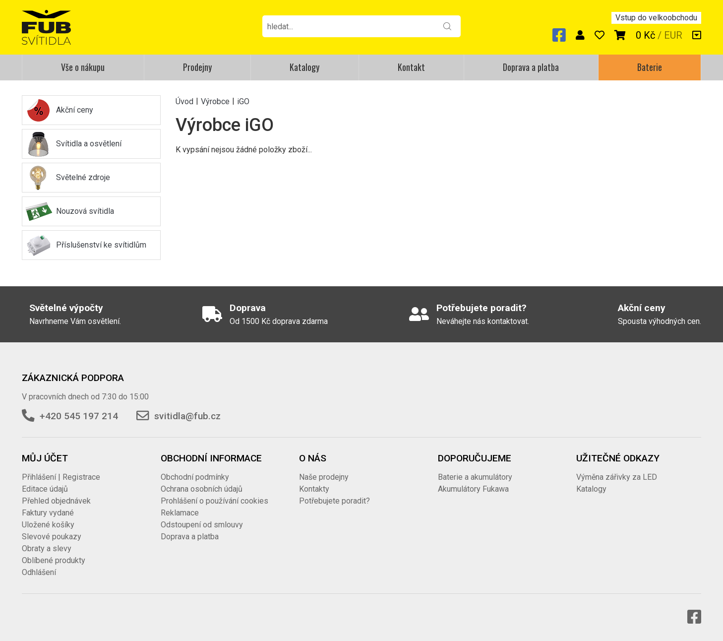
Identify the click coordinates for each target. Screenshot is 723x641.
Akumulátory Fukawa (473, 489)
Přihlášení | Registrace (61, 477)
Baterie (649, 67)
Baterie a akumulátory (475, 477)
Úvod (184, 101)
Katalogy (304, 67)
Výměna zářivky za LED (616, 477)
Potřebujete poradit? (334, 501)
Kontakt (411, 67)
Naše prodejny (324, 477)
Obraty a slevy (46, 548)
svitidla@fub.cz (187, 416)
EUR (673, 35)
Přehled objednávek (56, 501)
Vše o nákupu (83, 67)
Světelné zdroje (83, 177)
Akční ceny (74, 110)
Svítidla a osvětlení (88, 143)
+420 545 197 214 (79, 416)
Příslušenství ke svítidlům (101, 245)
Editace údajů (45, 489)
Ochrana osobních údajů (201, 489)
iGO (243, 101)
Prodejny (197, 67)
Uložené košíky (48, 524)
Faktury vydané (48, 512)
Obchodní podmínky (195, 477)
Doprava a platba (531, 67)
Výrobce (215, 101)
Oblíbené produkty (53, 560)
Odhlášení (39, 572)
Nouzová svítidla (85, 211)
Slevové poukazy (51, 536)
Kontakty (314, 489)
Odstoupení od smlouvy (202, 524)
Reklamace (180, 512)
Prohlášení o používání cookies (214, 501)
